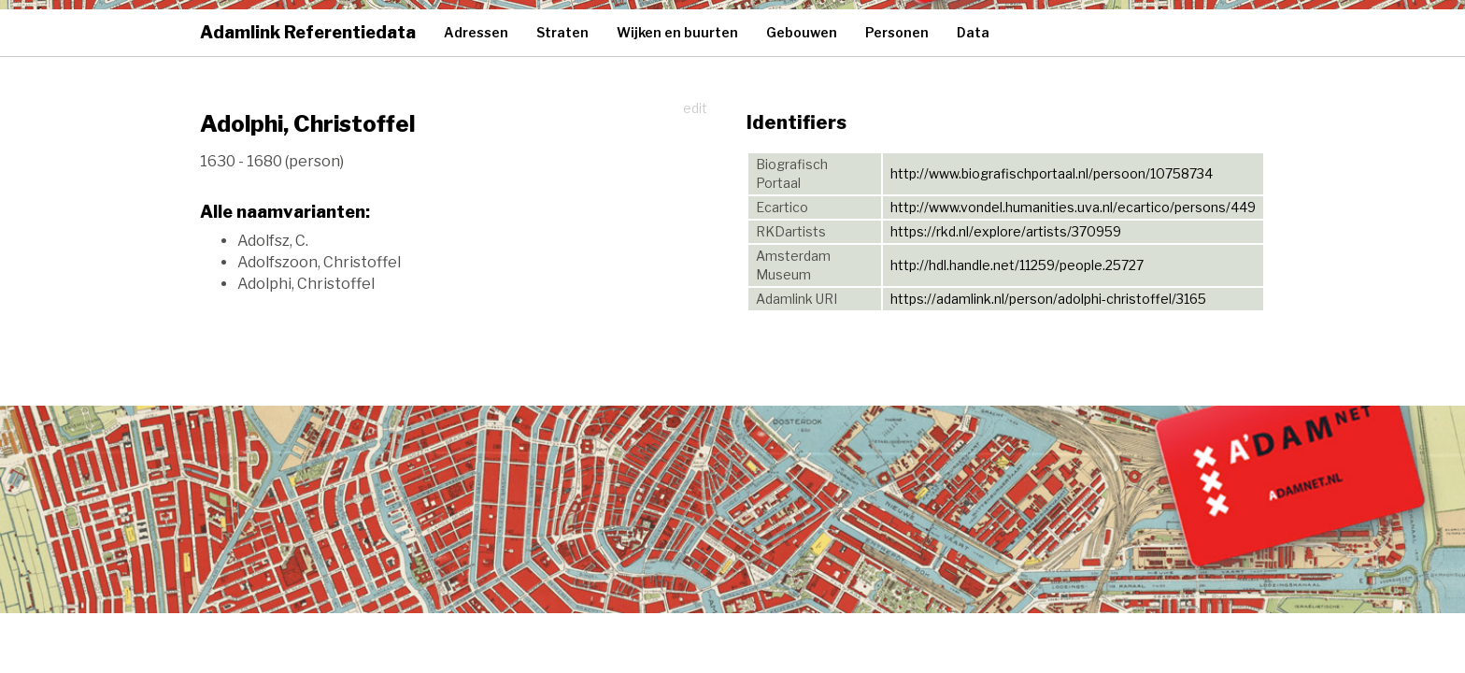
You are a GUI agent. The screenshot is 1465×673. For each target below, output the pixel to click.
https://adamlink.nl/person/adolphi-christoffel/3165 (1048, 299)
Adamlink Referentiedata (308, 32)
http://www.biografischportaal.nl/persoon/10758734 (1051, 173)
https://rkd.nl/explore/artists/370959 (1005, 231)
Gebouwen (801, 32)
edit (695, 108)
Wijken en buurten (677, 32)
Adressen (476, 32)
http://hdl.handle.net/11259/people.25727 (1017, 265)
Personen (897, 32)
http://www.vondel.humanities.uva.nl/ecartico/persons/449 (1073, 207)
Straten (562, 32)
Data (973, 32)
